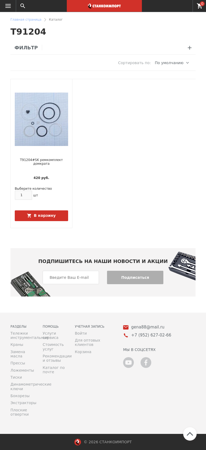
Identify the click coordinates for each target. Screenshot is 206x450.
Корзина (83, 352)
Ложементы (22, 370)
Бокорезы (20, 396)
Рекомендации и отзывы (55, 358)
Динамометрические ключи (22, 386)
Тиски (16, 377)
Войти (81, 333)
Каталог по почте (54, 369)
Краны (16, 344)
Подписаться (135, 277)
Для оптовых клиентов (87, 342)
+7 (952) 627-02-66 (185, 6)
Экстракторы (22, 403)
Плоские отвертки (19, 412)
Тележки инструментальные (22, 335)
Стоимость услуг (53, 346)
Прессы (17, 363)
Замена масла (17, 354)
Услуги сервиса (50, 335)
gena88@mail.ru (147, 327)
